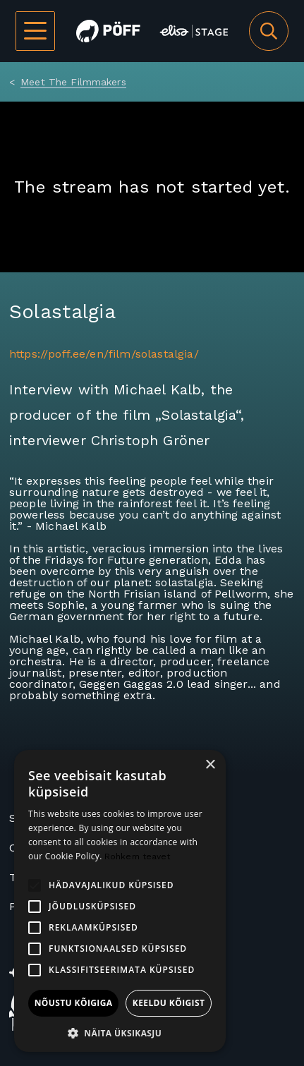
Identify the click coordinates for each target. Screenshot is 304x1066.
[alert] (120, 901)
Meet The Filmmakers (73, 81)
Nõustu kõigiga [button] (74, 1003)
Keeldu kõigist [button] (169, 1003)
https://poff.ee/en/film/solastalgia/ (104, 354)
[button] (120, 1032)
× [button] (210, 765)
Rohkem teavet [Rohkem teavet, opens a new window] (137, 856)
